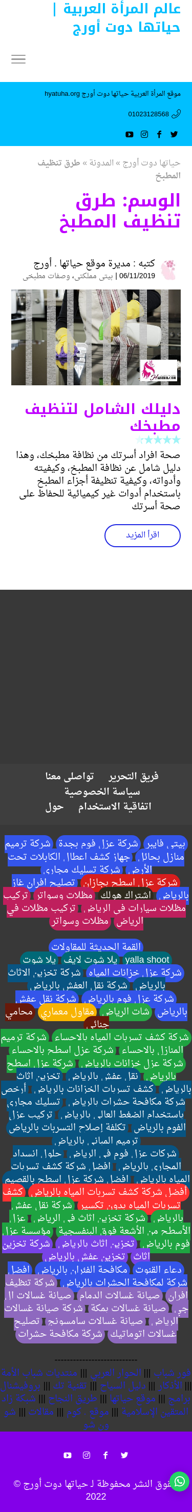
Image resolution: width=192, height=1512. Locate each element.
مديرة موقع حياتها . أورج (82, 264)
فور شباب (172, 1373)
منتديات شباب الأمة (39, 1373)
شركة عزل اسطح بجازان (130, 883)
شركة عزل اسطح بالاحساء (62, 1051)
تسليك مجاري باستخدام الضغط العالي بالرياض (95, 1108)
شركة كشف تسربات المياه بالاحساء (121, 1038)
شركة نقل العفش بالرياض (78, 986)
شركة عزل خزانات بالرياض (132, 1064)
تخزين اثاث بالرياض (96, 1244)
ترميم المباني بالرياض (96, 1141)
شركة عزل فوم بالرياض (129, 999)
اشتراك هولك (126, 896)
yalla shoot (147, 960)
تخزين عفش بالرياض (85, 1257)
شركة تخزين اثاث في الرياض (89, 1219)
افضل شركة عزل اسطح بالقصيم (66, 1180)
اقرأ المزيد (142, 535)
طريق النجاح (72, 1399)
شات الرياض (125, 1012)
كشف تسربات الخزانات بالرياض (93, 1090)
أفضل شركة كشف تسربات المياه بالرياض (108, 1193)
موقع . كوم (88, 1412)
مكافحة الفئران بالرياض (82, 1270)
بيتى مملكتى (93, 276)
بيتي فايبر (165, 844)
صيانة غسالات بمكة (128, 1309)
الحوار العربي (115, 1373)
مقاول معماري (67, 1012)
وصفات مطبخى (46, 276)
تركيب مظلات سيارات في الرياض (94, 902)
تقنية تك (70, 1386)
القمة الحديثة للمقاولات (96, 948)
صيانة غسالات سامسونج (95, 1322)
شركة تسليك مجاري (81, 870)
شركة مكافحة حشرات (60, 1334)
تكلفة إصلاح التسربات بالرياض (67, 1128)
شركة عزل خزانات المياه (135, 973)
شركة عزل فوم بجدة (98, 844)
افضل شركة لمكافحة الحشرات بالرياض (97, 1276)
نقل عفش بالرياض (103, 1077)
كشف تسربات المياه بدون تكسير (92, 1199)
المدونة (101, 163)
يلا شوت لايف (90, 960)
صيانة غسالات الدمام (120, 1296)
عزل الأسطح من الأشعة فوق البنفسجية (99, 1225)
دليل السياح (123, 1386)
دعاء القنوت (158, 1270)
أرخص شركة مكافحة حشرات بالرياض (93, 1096)
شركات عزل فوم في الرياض (123, 1154)
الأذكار (170, 1386)
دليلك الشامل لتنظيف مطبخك (103, 418)
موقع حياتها (133, 1399)
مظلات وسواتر (64, 896)
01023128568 (148, 114)
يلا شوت (39, 960)
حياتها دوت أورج (151, 163)
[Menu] (18, 61)
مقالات (41, 1412)
